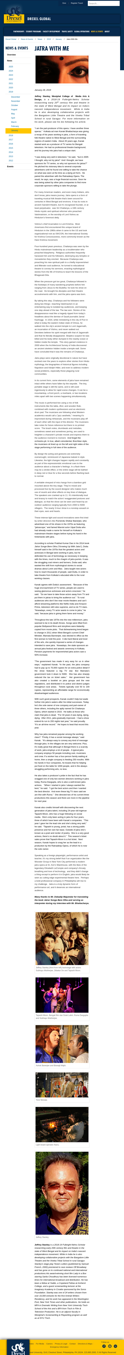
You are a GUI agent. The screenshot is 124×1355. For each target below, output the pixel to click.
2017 (11, 140)
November (15, 101)
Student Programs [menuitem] (33, 31)
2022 (11, 79)
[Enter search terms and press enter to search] (105, 3)
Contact (72, 1344)
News (40, 39)
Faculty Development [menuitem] (51, 31)
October (14, 105)
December (15, 97)
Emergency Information (59, 1347)
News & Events (27, 39)
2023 (11, 75)
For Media (40, 1344)
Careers (49, 1344)
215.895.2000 (90, 1352)
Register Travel (80, 3)
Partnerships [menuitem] (18, 31)
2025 (11, 67)
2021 (11, 83)
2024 (11, 71)
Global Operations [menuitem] (81, 31)
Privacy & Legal (61, 1344)
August (14, 109)
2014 (11, 152)
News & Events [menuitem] (97, 31)
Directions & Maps (85, 1344)
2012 (11, 160)
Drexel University (14, 12)
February (15, 126)
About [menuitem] (107, 31)
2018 (11, 135)
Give (67, 3)
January (59, 39)
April (13, 118)
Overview (11, 55)
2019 (49, 39)
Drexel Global (39, 19)
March (13, 122)
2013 (11, 156)
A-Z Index (30, 1344)
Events (10, 166)
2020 (11, 87)
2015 (11, 148)
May (13, 114)
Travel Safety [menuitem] (67, 31)
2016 (11, 144)
